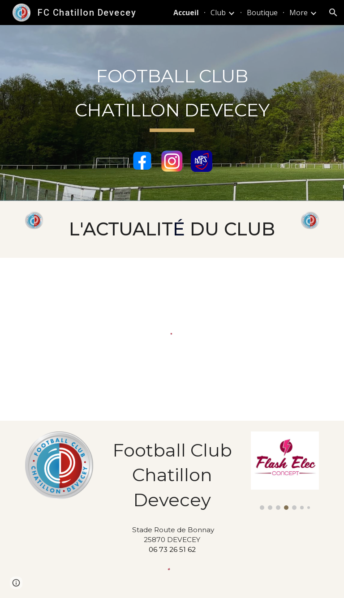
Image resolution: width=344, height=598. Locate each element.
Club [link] (218, 12)
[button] (333, 12)
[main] (171, 98)
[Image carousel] (284, 470)
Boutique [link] (262, 12)
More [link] (298, 12)
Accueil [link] (186, 12)
